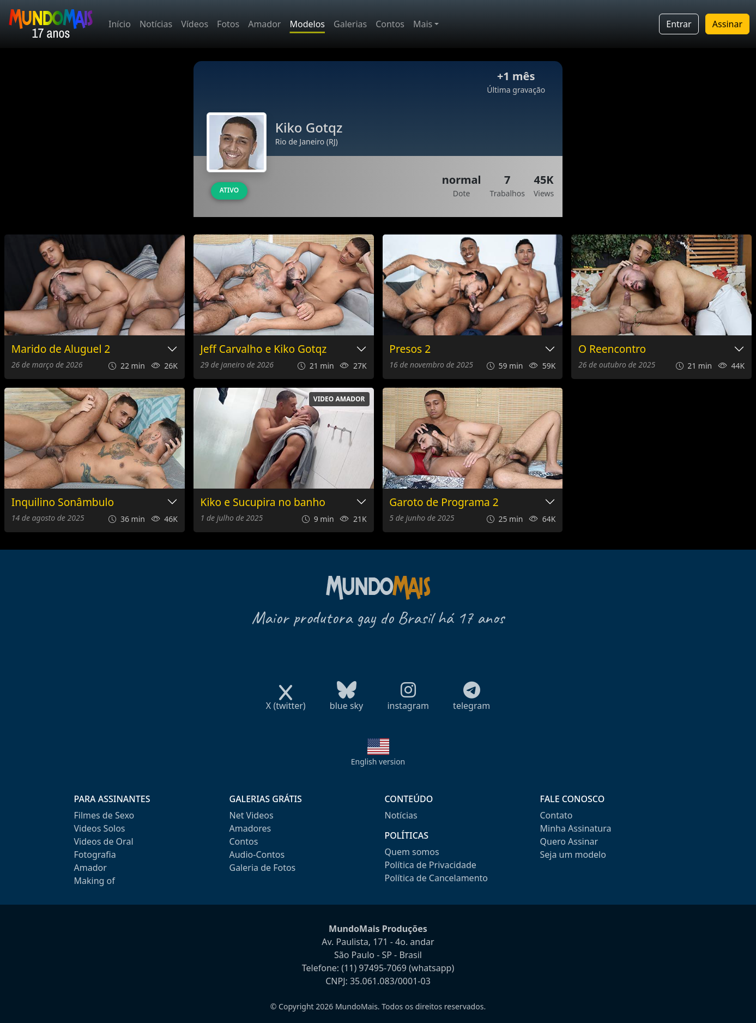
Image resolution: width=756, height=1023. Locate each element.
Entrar (678, 24)
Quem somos (412, 852)
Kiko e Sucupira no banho (263, 502)
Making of (94, 881)
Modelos (307, 24)
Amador (264, 24)
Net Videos (251, 815)
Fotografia (95, 854)
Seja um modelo (573, 854)
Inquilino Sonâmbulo (62, 502)
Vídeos (194, 24)
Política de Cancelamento (436, 878)
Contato (556, 815)
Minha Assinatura (576, 828)
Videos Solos (99, 828)
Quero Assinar (569, 841)
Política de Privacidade (430, 865)
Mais (422, 24)
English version (378, 761)
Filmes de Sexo (104, 815)
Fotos (228, 24)
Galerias (350, 24)
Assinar (727, 24)
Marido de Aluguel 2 (61, 349)
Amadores (250, 828)
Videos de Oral (104, 841)
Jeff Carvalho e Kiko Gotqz (264, 349)
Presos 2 (410, 349)
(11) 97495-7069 (374, 968)
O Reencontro (612, 349)
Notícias (156, 24)
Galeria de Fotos (262, 868)
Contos (390, 24)
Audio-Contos (257, 854)
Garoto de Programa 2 (444, 502)
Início (119, 24)
